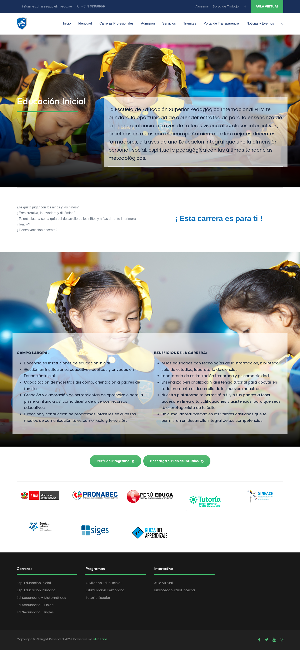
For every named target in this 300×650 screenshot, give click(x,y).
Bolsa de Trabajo (226, 6)
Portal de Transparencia (221, 23)
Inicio (67, 23)
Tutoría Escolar (97, 597)
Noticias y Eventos (260, 23)
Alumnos (202, 6)
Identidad (85, 23)
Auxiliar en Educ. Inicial (103, 583)
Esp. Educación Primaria (36, 590)
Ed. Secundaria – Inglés (35, 612)
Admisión (148, 23)
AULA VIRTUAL (267, 6)
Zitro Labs (100, 639)
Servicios (169, 23)
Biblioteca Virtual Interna (174, 590)
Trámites (189, 23)
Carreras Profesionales (116, 23)
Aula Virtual (163, 583)
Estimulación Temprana (104, 590)
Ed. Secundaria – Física (35, 605)
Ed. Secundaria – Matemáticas (41, 597)
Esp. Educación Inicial (34, 583)
